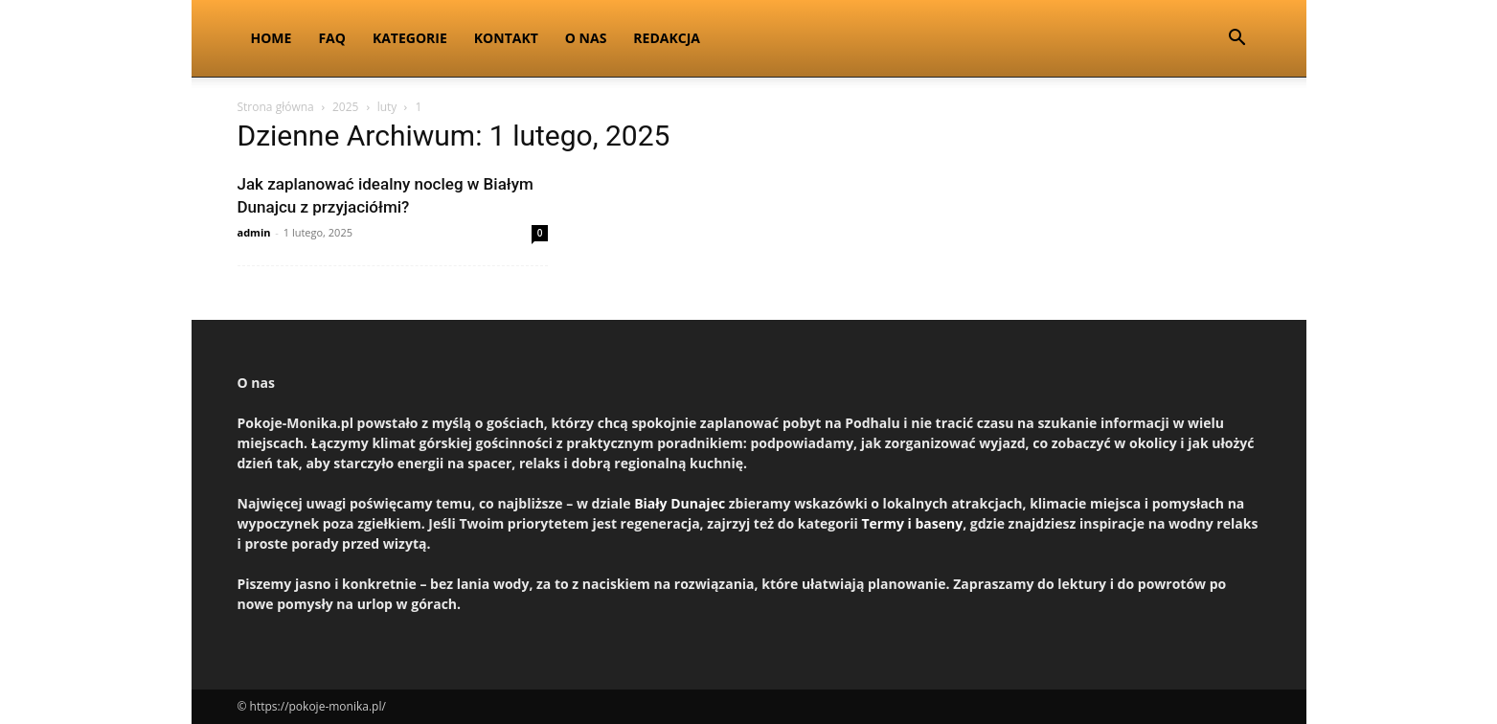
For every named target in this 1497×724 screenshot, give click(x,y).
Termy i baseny (912, 523)
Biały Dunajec (679, 503)
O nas (586, 38)
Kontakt (506, 38)
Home (271, 38)
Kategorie (410, 38)
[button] (1237, 40)
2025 (345, 107)
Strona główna (276, 107)
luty (387, 107)
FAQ (332, 38)
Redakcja (666, 38)
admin (254, 232)
